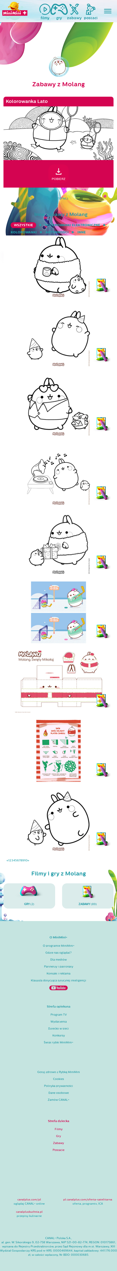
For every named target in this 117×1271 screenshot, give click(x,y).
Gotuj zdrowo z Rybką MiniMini (58, 1072)
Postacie (58, 1150)
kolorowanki (24, 232)
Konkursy (58, 1035)
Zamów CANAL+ (58, 1099)
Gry (58, 1136)
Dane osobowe (58, 1093)
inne (81, 232)
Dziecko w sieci (58, 1028)
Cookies (58, 1079)
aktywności (57, 232)
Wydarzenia (59, 1021)
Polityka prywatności (58, 1086)
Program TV (59, 1014)
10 (25, 860)
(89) (88, 896)
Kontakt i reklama (58, 973)
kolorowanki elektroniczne (72, 225)
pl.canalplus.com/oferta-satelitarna (87, 1199)
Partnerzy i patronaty (58, 966)
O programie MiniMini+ (58, 945)
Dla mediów (58, 959)
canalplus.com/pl (29, 1199)
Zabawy (58, 1143)
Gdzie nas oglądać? (58, 952)
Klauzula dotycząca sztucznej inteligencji (58, 980)
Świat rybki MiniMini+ (58, 1042)
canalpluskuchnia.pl (29, 1211)
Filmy (59, 1129)
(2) (29, 896)
